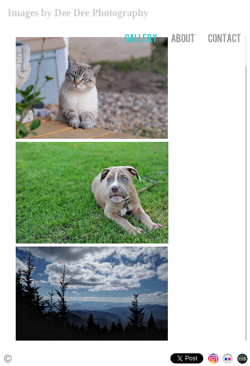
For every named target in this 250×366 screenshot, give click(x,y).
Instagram (213, 358)
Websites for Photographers (242, 358)
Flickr (228, 358)
